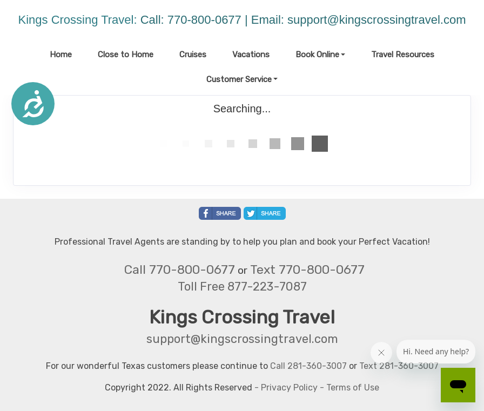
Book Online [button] (317, 54)
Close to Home (125, 54)
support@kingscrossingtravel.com (376, 19)
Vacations (251, 54)
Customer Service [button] (239, 79)
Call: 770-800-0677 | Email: (213, 19)
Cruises (192, 54)
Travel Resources (402, 54)
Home (61, 54)
